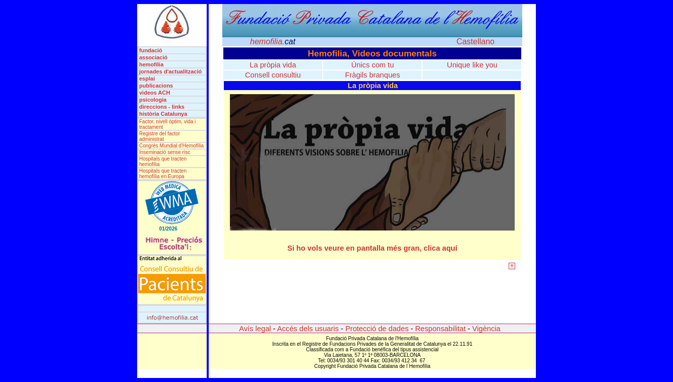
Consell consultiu (273, 75)
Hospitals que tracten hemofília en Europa (163, 173)
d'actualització (183, 71)
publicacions (156, 86)
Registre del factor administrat (159, 136)
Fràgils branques (372, 75)
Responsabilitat (440, 329)
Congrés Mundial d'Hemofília (171, 145)
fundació (153, 50)
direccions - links (162, 107)
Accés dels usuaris (307, 329)
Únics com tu (372, 65)
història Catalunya (163, 114)
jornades (151, 71)
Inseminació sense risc (164, 152)
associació (153, 57)
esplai (147, 78)
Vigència (486, 329)
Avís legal (255, 329)
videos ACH (154, 93)
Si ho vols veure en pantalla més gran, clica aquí (372, 248)
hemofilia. (272, 41)
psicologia (152, 100)
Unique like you (472, 65)
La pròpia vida (273, 65)
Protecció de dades (376, 329)
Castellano (475, 41)
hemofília (151, 64)
